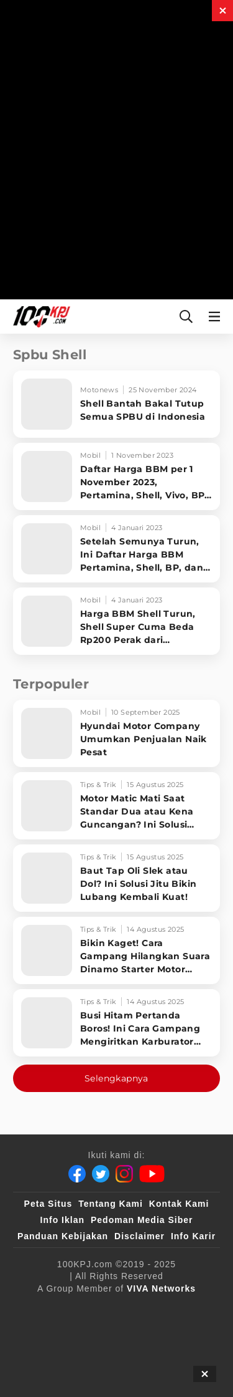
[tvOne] (145, 1334)
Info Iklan (62, 1220)
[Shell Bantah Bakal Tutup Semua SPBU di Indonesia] (116, 404)
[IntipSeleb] (111, 1359)
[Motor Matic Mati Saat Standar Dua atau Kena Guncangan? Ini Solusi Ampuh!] (116, 805)
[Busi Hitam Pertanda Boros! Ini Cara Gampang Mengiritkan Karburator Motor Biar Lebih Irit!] (116, 1022)
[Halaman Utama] (39, 316)
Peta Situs (48, 1204)
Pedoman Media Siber (142, 1220)
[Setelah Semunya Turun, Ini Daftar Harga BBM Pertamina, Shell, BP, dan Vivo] (116, 548)
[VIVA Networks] (161, 1288)
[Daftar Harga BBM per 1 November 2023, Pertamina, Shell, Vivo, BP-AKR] (116, 476)
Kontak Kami (179, 1204)
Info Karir (193, 1236)
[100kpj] (123, 1309)
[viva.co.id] (65, 1309)
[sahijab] (174, 1309)
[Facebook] (77, 1173)
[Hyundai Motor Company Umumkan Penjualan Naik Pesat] (116, 733)
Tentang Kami (110, 1204)
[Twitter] (100, 1173)
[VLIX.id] (47, 1334)
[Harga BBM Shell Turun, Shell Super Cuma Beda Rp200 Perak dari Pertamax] (116, 621)
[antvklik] (51, 1359)
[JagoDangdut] (177, 1359)
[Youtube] (152, 1173)
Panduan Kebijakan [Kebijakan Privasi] (62, 1236)
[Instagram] (124, 1173)
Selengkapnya (116, 1078)
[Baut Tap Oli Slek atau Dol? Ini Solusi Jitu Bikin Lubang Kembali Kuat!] (116, 878)
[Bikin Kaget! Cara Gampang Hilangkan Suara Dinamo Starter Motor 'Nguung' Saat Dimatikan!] (116, 950)
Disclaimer (139, 1236)
